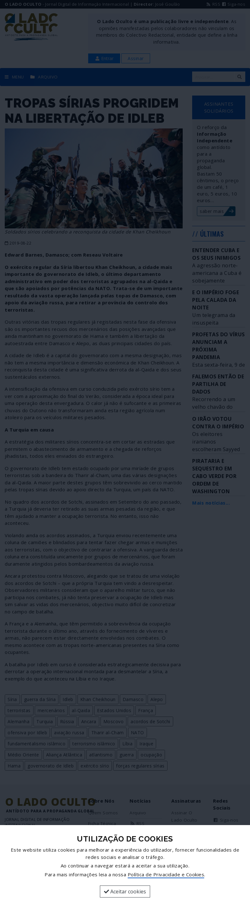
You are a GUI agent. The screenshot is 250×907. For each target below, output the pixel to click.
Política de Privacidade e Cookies (166, 874)
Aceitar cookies (125, 891)
